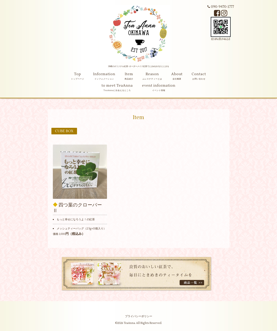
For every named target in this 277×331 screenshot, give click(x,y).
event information (158, 85)
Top (77, 74)
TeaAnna (129, 323)
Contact (199, 74)
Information (104, 74)
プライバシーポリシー (138, 316)
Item (129, 74)
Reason (152, 74)
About (177, 74)
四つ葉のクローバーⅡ (77, 208)
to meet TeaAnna (117, 85)
